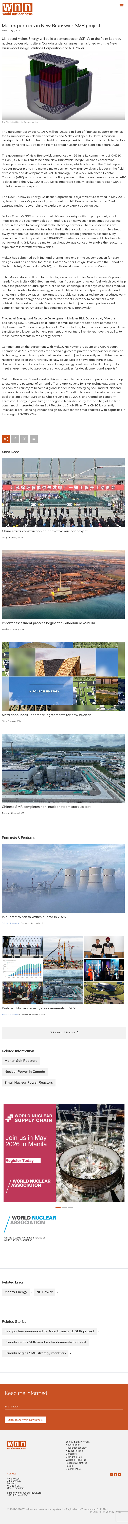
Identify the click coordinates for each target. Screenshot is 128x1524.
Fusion (69, 1466)
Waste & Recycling (76, 1460)
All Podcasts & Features (62, 1033)
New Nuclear (73, 1445)
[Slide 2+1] (70, 1208)
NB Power (44, 1292)
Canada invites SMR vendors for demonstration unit (45, 1342)
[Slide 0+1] (58, 1208)
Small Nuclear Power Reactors (29, 1082)
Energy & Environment (77, 1442)
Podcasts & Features (10, 923)
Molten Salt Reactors (21, 1061)
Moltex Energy (16, 1292)
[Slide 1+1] (64, 1208)
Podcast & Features (76, 1463)
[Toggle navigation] (121, 6)
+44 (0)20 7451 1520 (18, 1495)
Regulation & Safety (76, 1448)
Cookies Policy (113, 1512)
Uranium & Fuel (74, 1457)
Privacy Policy (97, 1512)
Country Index (73, 1469)
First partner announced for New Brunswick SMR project (49, 1331)
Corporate (71, 1454)
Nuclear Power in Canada (25, 1072)
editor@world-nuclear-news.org (24, 1493)
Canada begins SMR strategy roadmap (35, 1353)
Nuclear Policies (74, 1451)
